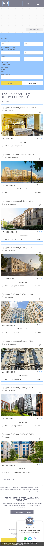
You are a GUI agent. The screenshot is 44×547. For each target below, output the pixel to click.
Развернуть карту (34, 29)
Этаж (3, 56)
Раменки (7, 437)
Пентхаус (4, 67)
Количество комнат (8, 47)
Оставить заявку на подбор (22, 512)
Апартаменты (5, 65)
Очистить (32, 84)
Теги (2, 72)
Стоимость (5, 41)
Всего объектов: (8, 479)
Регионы (4, 38)
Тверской (11, 111)
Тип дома (4, 62)
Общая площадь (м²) (8, 49)
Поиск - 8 (11, 83)
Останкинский (13, 157)
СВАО (6, 157)
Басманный (11, 297)
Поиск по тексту (6, 74)
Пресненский (12, 204)
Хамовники (11, 251)
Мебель (3, 69)
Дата (8, 102)
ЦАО (5, 111)
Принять (38, 544)
